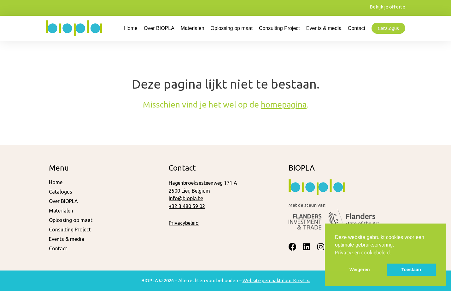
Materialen (192, 28)
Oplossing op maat (232, 28)
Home (131, 28)
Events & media (324, 28)
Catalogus (60, 192)
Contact (356, 28)
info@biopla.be (186, 198)
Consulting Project (279, 28)
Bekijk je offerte (387, 6)
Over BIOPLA (159, 28)
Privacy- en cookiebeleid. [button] (363, 252)
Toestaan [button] (411, 269)
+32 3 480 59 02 (187, 206)
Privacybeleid (184, 223)
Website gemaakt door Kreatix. (276, 280)
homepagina (284, 104)
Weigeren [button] (359, 269)
